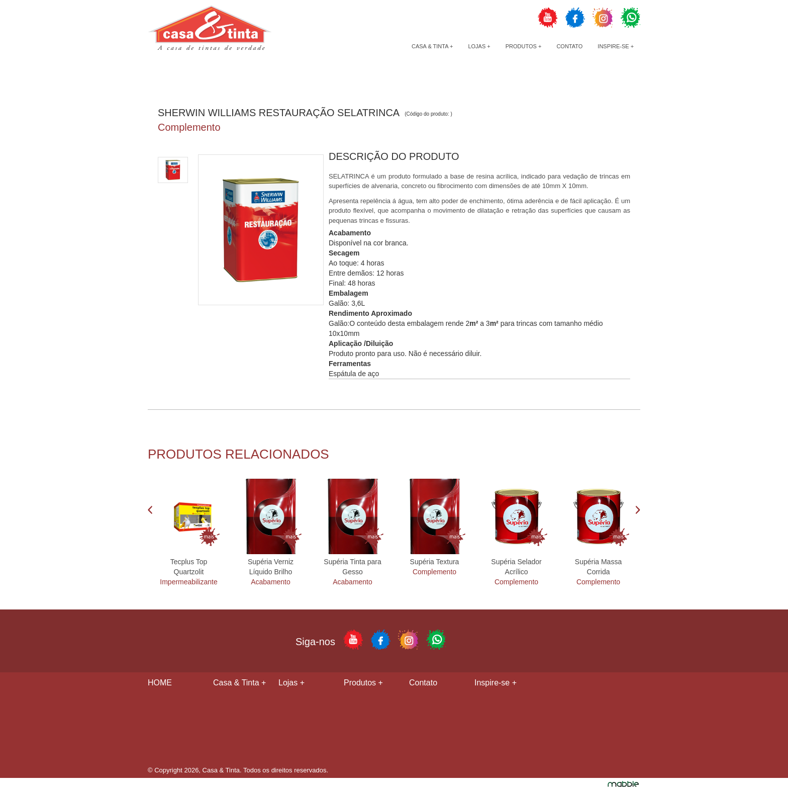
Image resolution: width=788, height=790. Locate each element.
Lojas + (479, 46)
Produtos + (524, 46)
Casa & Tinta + (432, 46)
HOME (160, 682)
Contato (569, 46)
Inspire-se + (616, 46)
